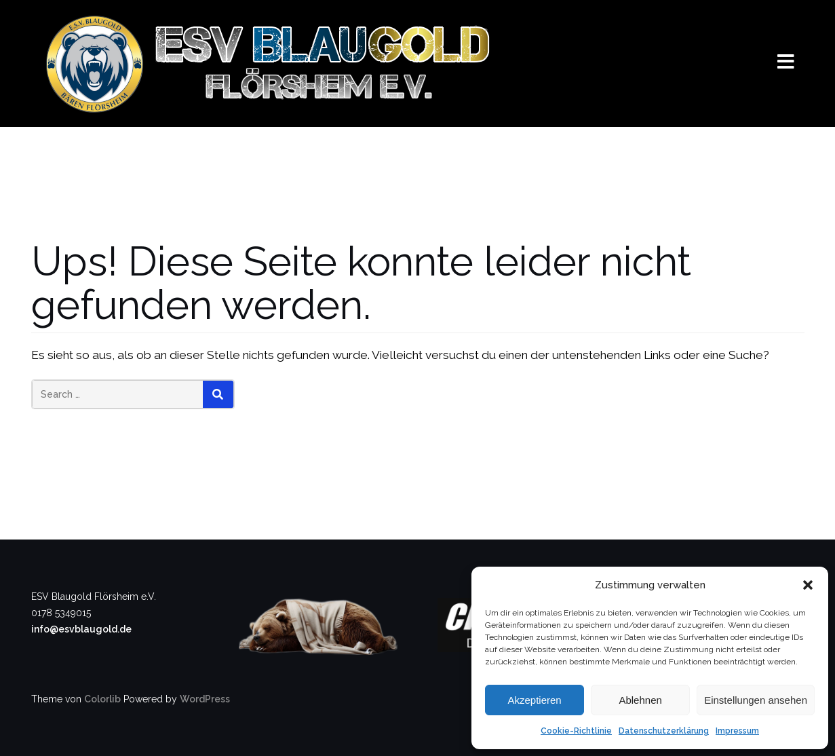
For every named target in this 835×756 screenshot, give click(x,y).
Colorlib (102, 699)
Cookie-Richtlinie (576, 731)
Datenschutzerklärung (664, 731)
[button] (808, 585)
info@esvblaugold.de (81, 629)
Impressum (737, 731)
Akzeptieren (534, 700)
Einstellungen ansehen (755, 700)
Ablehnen (640, 700)
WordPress (205, 699)
